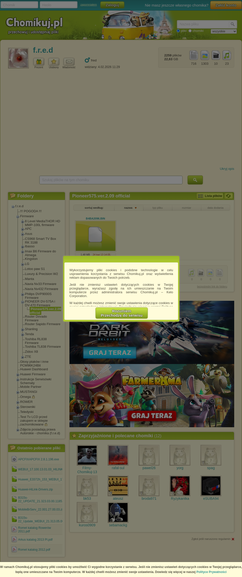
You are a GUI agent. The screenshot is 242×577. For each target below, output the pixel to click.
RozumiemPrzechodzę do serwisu (122, 313)
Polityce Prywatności (211, 572)
